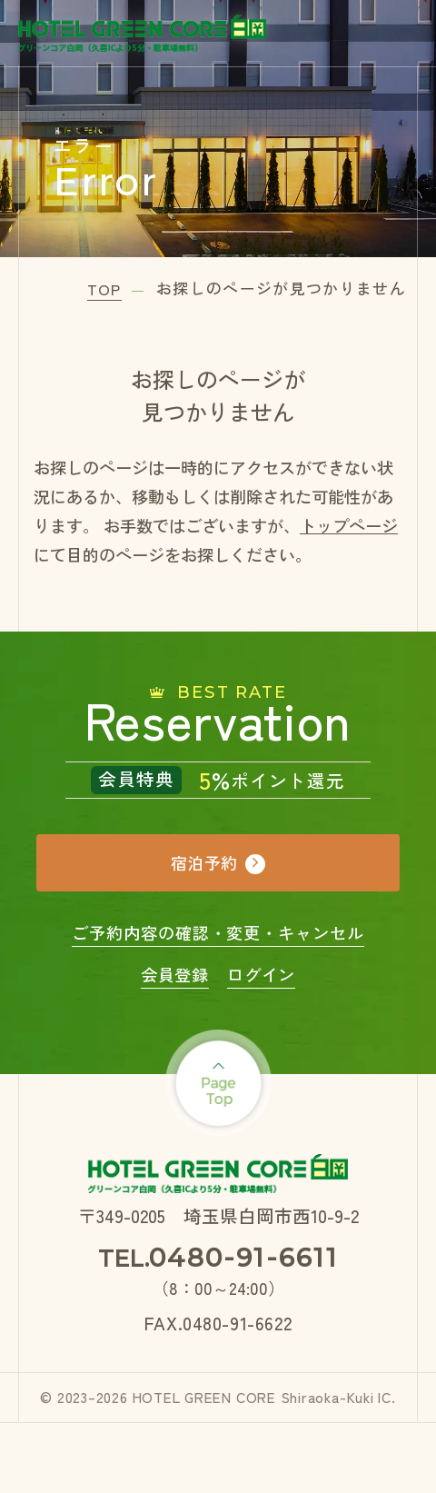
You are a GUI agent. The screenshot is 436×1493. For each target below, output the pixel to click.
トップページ (349, 525)
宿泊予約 (204, 862)
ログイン (261, 974)
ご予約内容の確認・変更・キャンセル (217, 932)
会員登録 (175, 974)
